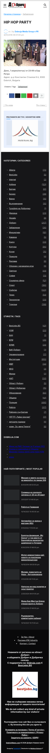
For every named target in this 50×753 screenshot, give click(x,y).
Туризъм (27, 304)
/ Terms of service (24, 730)
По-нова (9, 105)
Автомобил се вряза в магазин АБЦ (31, 522)
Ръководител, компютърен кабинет (31, 617)
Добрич (27, 222)
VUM (27, 330)
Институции (27, 359)
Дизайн (27, 218)
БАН (27, 335)
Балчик (27, 189)
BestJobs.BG (27, 325)
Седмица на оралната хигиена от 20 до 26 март (33, 493)
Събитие (27, 290)
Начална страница (12, 14)
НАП (27, 378)
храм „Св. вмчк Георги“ (27, 426)
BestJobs (27, 174)
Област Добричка (27, 388)
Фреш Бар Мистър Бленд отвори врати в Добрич (33, 602)
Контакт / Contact (28, 643)
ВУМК (27, 345)
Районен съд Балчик (27, 412)
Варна (27, 198)
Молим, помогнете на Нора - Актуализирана (31, 573)
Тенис (27, 295)
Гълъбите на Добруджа (27, 208)
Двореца (27, 213)
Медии (27, 373)
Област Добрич (27, 383)
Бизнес (27, 194)
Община (27, 397)
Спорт (27, 285)
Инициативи (27, 232)
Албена (27, 184)
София (27, 275)
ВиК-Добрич (27, 349)
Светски (27, 270)
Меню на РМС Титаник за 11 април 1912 (27, 446)
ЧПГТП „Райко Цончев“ (27, 417)
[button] (4, 5)
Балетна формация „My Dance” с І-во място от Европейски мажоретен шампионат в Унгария (32, 539)
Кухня (27, 251)
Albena (27, 170)
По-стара (40, 105)
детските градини (27, 421)
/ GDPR (24, 738)
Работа (27, 407)
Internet (27, 179)
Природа (27, 256)
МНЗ (27, 369)
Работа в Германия (30, 507)
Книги (27, 242)
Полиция (27, 402)
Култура (27, 246)
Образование (27, 393)
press (11, 457)
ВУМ (27, 340)
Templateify (17, 748)
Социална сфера (27, 280)
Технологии (27, 299)
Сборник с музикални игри (27, 266)
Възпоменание (27, 203)
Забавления (28, 14)
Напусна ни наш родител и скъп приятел (33, 587)
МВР (27, 364)
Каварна (27, 237)
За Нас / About (27, 637)
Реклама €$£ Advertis (28, 640)
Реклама (27, 261)
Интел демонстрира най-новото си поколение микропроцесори (33, 557)
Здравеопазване (27, 354)
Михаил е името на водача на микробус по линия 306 (33, 479)
